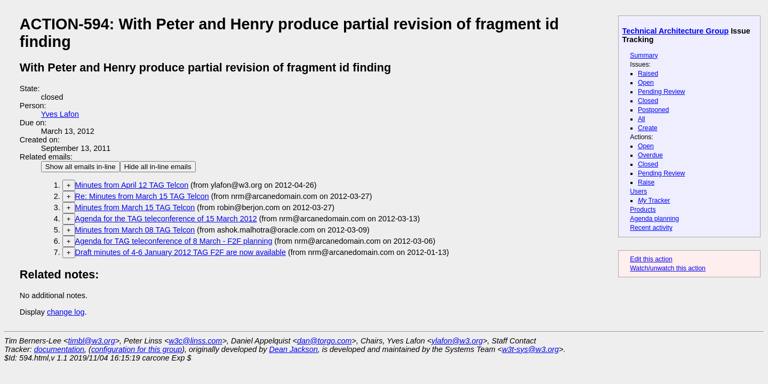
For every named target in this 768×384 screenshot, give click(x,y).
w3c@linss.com (195, 341)
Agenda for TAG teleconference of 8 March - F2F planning (174, 241)
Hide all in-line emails (157, 167)
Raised (648, 73)
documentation (59, 349)
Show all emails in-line (80, 167)
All (641, 119)
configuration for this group (136, 349)
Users (638, 191)
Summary (644, 55)
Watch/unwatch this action (668, 268)
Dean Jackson (293, 349)
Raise (646, 182)
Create (648, 128)
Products (642, 209)
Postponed (653, 110)
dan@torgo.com (324, 341)
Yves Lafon (60, 114)
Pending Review (661, 91)
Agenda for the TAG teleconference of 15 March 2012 (166, 218)
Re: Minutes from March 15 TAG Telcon (142, 196)
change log (65, 312)
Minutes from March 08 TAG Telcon (135, 230)
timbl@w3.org (91, 341)
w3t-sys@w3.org (530, 349)
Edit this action (651, 259)
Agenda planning (654, 218)
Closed (648, 101)
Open (646, 82)
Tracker (654, 200)
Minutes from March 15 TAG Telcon (135, 207)
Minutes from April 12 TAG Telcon (132, 185)
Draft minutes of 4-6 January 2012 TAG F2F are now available (180, 252)
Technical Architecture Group (675, 31)
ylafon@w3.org (457, 341)
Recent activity (651, 227)
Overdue (650, 155)
